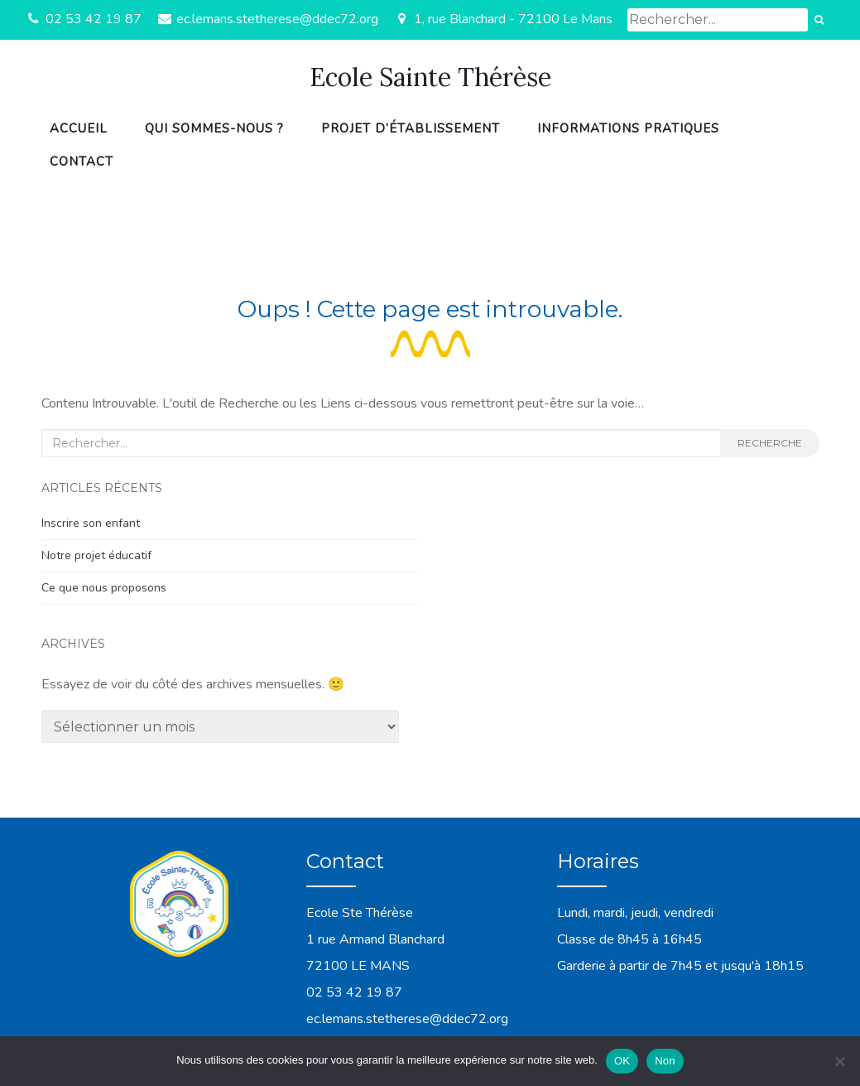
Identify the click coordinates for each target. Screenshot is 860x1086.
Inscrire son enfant (90, 523)
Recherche (769, 443)
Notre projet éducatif (96, 555)
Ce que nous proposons (103, 588)
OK (622, 1061)
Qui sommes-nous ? (214, 128)
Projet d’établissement (410, 128)
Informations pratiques (628, 128)
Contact (81, 161)
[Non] (839, 1061)
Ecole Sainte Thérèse (430, 77)
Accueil (79, 128)
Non (665, 1061)
